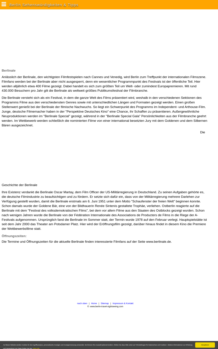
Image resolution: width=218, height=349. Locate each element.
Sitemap (105, 303)
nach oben (82, 303)
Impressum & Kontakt (123, 303)
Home (94, 303)
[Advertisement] (64, 40)
